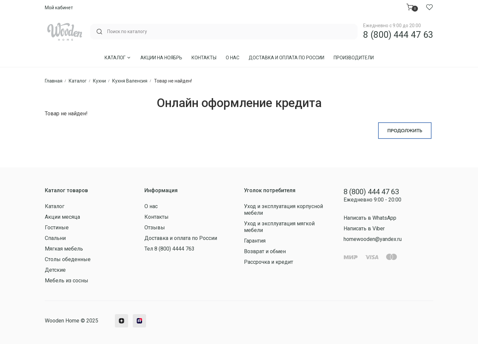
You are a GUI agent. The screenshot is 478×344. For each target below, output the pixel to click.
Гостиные (57, 227)
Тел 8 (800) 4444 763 (169, 249)
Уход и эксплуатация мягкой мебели (279, 226)
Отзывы (154, 227)
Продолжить (404, 130)
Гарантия (255, 241)
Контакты (204, 57)
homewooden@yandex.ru (373, 239)
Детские (55, 270)
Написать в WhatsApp (370, 218)
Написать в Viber (364, 228)
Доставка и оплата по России (286, 57)
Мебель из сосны (66, 280)
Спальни (55, 238)
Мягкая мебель (64, 249)
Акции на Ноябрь (161, 57)
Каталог (118, 57)
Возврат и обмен (265, 251)
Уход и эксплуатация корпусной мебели (283, 209)
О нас (232, 57)
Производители (354, 57)
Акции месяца (62, 217)
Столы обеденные (68, 259)
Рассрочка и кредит (268, 262)
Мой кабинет (59, 7)
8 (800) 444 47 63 (398, 34)
